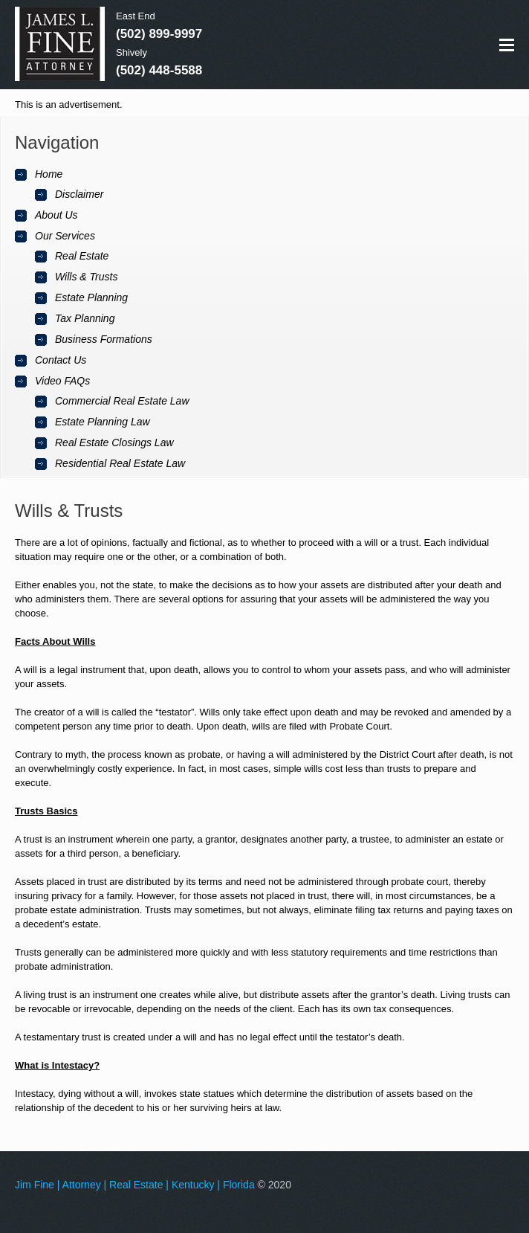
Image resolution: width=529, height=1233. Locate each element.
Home (48, 174)
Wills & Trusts (86, 277)
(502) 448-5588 (159, 70)
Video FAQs (62, 381)
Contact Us (60, 360)
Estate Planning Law (102, 422)
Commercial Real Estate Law (122, 401)
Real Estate (81, 256)
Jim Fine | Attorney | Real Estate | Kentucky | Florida (135, 1185)
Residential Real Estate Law (120, 463)
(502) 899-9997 (159, 34)
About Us (56, 215)
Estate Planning (91, 297)
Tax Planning (84, 318)
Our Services (65, 236)
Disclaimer (79, 194)
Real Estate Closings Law (114, 442)
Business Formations (103, 339)
